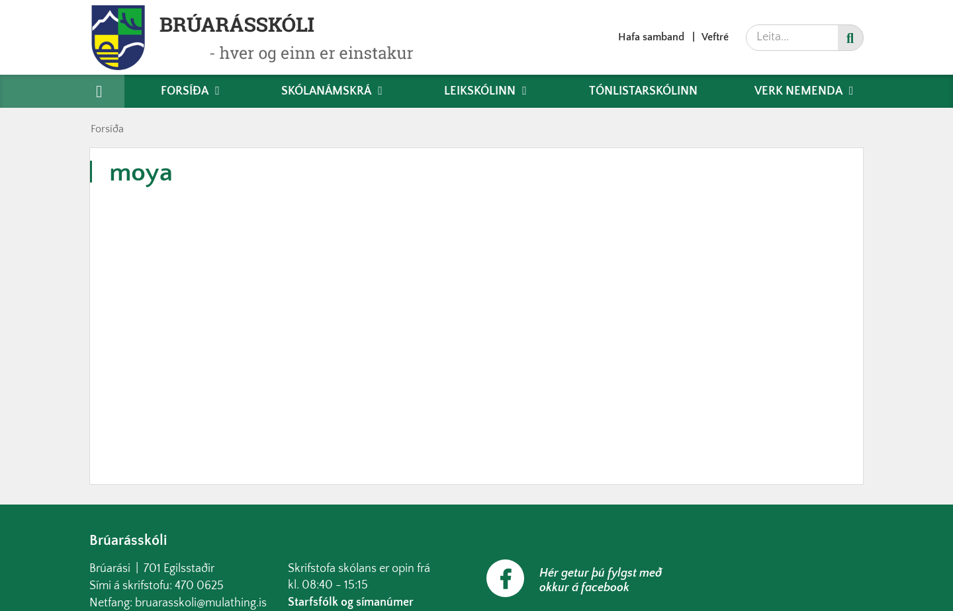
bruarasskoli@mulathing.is (201, 603)
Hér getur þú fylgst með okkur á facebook (600, 580)
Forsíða (107, 129)
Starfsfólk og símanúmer (351, 602)
